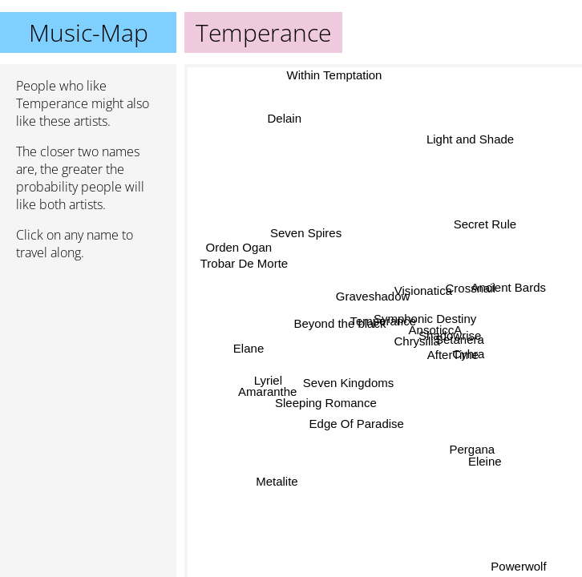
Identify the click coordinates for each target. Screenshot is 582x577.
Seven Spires (305, 234)
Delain (285, 117)
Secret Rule (485, 224)
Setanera (458, 339)
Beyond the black (339, 325)
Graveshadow (371, 299)
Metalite (277, 482)
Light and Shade (470, 139)
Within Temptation (339, 75)
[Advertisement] (88, 358)
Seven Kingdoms (346, 378)
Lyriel (268, 381)
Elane (248, 349)
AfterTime (453, 353)
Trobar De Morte (244, 261)
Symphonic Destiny (424, 318)
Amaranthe (267, 392)
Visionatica (422, 291)
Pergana (470, 451)
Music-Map (88, 32)
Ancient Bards (508, 287)
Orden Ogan (239, 245)
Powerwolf (520, 566)
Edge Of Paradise (356, 424)
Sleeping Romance (327, 403)
